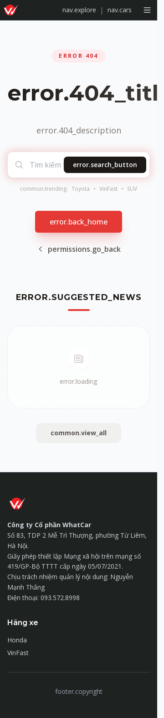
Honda (17, 640)
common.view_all (79, 432)
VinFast (108, 189)
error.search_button (105, 164)
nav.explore (79, 9)
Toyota (81, 189)
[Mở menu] (147, 10)
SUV (132, 189)
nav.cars (120, 9)
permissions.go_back (79, 249)
